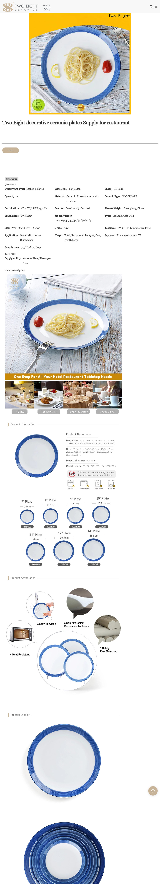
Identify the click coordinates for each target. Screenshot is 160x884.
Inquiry (10, 150)
